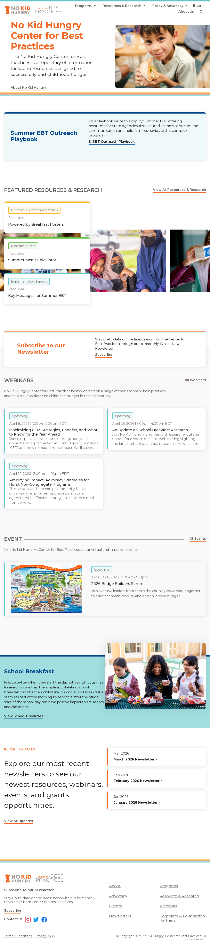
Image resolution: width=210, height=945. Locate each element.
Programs (169, 886)
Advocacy (118, 896)
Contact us (13, 919)
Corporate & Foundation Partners (182, 918)
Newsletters (120, 916)
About (115, 886)
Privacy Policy (45, 936)
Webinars (168, 906)
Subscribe (12, 910)
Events (115, 906)
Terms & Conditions (18, 936)
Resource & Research (179, 896)
